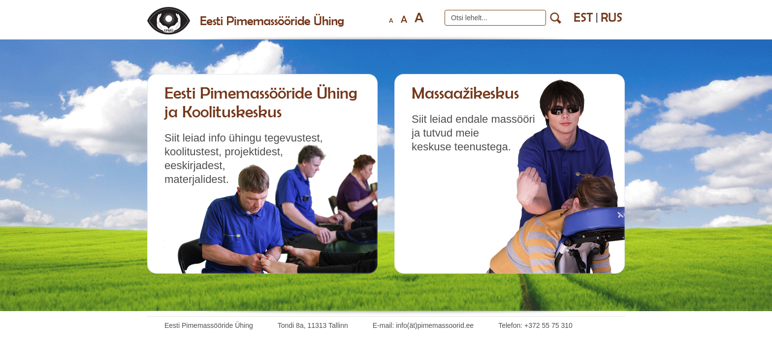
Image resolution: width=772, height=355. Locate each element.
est (583, 17)
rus (611, 17)
